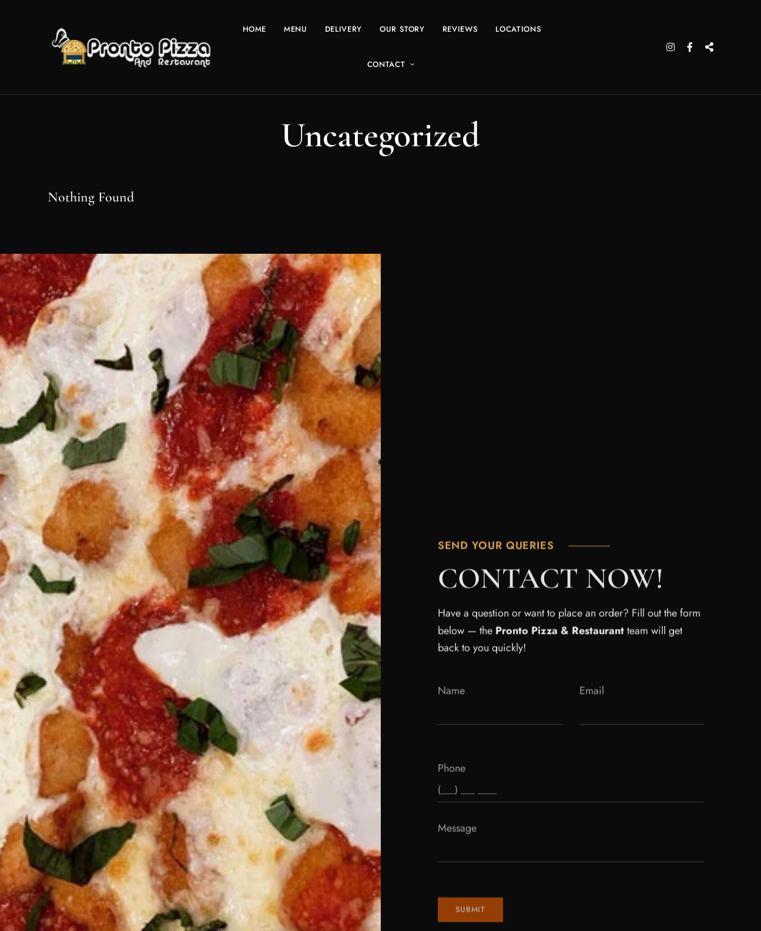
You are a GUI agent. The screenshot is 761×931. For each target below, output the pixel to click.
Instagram (670, 47)
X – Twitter (709, 47)
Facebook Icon (690, 47)
